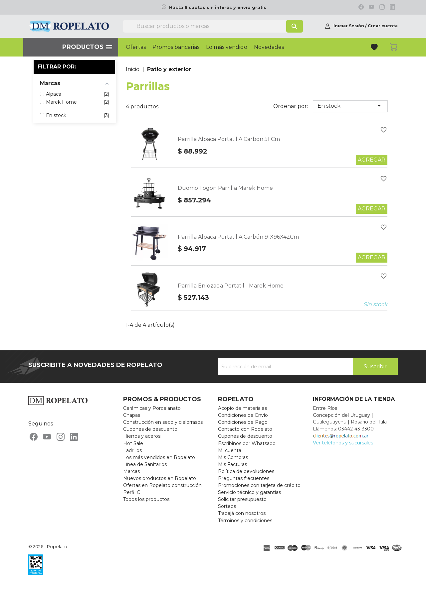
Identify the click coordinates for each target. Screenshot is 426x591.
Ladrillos (132, 450)
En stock (350, 106)
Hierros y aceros (141, 436)
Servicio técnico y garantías (249, 492)
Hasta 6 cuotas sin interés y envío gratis (217, 7)
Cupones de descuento (150, 429)
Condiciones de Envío (243, 415)
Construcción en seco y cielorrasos (163, 422)
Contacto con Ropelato (245, 429)
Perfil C (131, 492)
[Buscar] (213, 26)
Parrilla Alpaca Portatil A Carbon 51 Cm (229, 139)
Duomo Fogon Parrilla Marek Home (225, 188)
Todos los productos (146, 499)
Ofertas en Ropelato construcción (162, 485)
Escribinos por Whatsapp (247, 443)
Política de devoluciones (246, 471)
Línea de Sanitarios (145, 464)
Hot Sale (133, 443)
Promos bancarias (175, 47)
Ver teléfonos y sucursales (343, 443)
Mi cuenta (229, 450)
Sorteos (227, 506)
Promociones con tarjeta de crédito (259, 485)
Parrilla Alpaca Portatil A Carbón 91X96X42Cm (238, 237)
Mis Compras (233, 457)
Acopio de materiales (242, 408)
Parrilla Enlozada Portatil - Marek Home (231, 286)
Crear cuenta (383, 25)
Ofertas (136, 47)
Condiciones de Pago (243, 422)
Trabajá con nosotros (242, 513)
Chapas (131, 415)
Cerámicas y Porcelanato (152, 408)
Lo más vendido (226, 47)
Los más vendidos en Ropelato (159, 457)
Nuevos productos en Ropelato (159, 478)
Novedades (269, 47)
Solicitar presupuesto (242, 499)
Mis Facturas (232, 464)
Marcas (131, 471)
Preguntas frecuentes (243, 478)
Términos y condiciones (245, 521)
